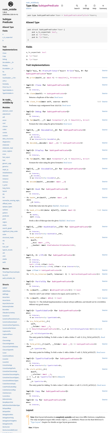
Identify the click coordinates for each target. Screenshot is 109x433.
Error (85, 120)
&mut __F (46, 326)
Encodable (46, 168)
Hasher (36, 202)
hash (32, 197)
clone (32, 93)
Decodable (46, 130)
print (32, 78)
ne (31, 298)
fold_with (34, 344)
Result (62, 78)
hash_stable (36, 237)
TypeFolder (38, 349)
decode (33, 143)
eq (31, 290)
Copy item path (62, 5)
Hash (37, 189)
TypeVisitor (46, 377)
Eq (36, 400)
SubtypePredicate (72, 15)
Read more (58, 97)
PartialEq (40, 281)
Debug (38, 111)
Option (74, 274)
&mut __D (53, 143)
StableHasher (53, 245)
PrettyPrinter (50, 71)
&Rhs (50, 298)
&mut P (50, 78)
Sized (37, 217)
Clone (38, 85)
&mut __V (47, 374)
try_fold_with (37, 321)
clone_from (35, 102)
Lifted (35, 270)
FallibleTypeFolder (79, 329)
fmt (31, 120)
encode (33, 182)
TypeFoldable (42, 310)
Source (28, 8)
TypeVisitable (43, 358)
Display (39, 150)
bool (54, 32)
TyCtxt (85, 15)
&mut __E (60, 182)
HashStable (49, 226)
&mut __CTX (43, 242)
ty (38, 3)
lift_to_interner (38, 274)
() (67, 78)
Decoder (37, 137)
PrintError (75, 78)
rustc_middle (31, 3)
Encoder (37, 176)
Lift (41, 255)
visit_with (35, 369)
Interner (35, 90)
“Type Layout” (35, 422)
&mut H (71, 210)
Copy (37, 391)
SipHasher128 (67, 245)
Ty (40, 35)
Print (70, 71)
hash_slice (35, 210)
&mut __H (61, 197)
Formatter (57, 120)
